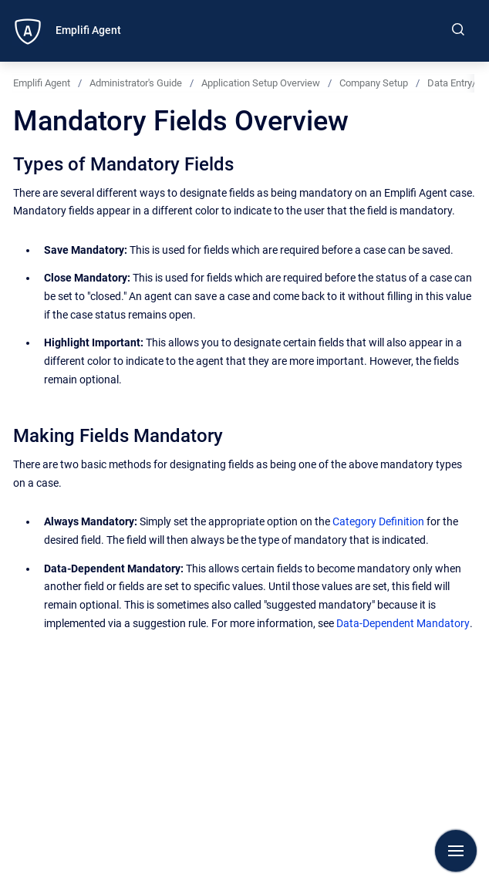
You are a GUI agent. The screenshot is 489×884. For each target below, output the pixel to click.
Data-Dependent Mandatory (403, 623)
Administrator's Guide (135, 83)
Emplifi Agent (88, 30)
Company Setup (373, 83)
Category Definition (378, 521)
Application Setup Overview (260, 83)
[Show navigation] (456, 851)
